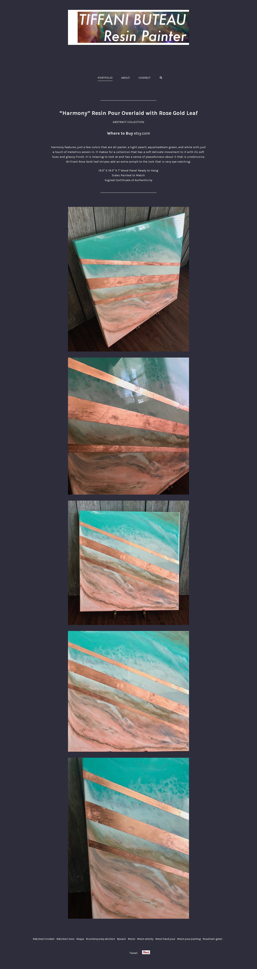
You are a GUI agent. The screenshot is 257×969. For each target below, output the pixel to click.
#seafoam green (212, 938)
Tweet (134, 953)
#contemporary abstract (100, 938)
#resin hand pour (165, 938)
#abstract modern (43, 938)
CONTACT (144, 77)
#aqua (80, 938)
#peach (121, 938)
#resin (131, 938)
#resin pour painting (189, 938)
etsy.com (142, 133)
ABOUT (125, 77)
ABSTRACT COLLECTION (128, 122)
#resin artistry (145, 938)
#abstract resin (65, 938)
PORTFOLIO (105, 77)
